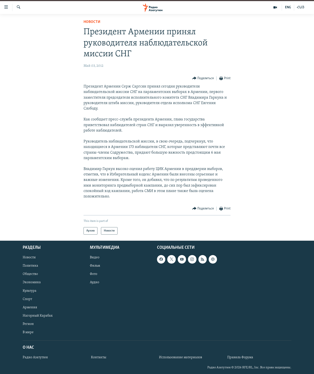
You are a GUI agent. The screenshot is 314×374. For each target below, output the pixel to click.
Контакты (98, 357)
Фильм (95, 266)
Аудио (94, 282)
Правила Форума (240, 357)
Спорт (27, 299)
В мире (28, 332)
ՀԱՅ (300, 7)
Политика (30, 266)
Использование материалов (180, 357)
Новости (92, 22)
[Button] (203, 78)
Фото (93, 274)
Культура (29, 291)
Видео (94, 257)
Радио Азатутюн (35, 357)
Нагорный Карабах (38, 315)
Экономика (32, 282)
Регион (28, 324)
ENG (288, 7)
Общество (30, 274)
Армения (30, 307)
